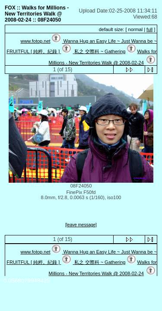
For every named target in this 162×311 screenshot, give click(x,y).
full (149, 29)
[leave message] (81, 224)
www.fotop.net (35, 41)
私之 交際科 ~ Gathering (99, 51)
